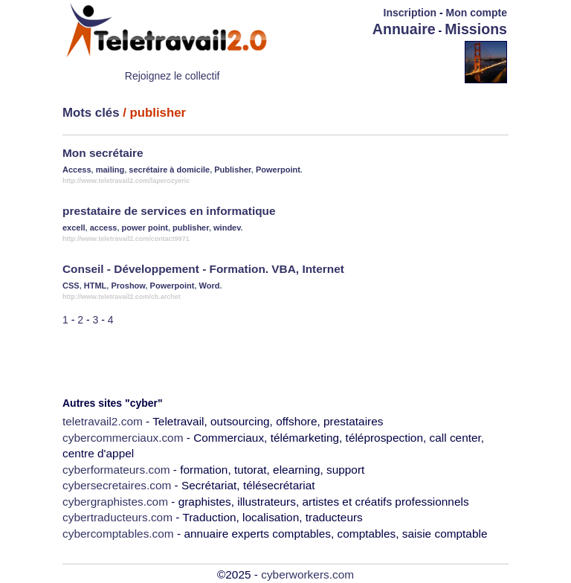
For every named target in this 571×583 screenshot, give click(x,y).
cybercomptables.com (118, 533)
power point (145, 227)
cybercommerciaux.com (123, 437)
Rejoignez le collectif (172, 76)
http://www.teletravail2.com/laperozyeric (126, 180)
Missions (476, 29)
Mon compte (476, 13)
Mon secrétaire (102, 152)
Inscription (410, 13)
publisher (190, 227)
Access (76, 169)
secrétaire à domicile (169, 169)
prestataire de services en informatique (169, 210)
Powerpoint (278, 169)
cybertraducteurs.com (117, 517)
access (103, 227)
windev (226, 227)
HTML (95, 285)
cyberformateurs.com (116, 469)
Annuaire (404, 29)
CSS (71, 285)
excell (74, 227)
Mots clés (90, 113)
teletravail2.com (102, 421)
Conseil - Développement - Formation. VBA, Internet (203, 268)
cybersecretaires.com (116, 485)
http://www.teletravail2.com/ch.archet (121, 296)
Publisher (232, 169)
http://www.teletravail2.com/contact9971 (126, 238)
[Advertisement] (378, 61)
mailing (110, 169)
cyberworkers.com (307, 574)
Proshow (128, 285)
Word (209, 285)
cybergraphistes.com (115, 501)
